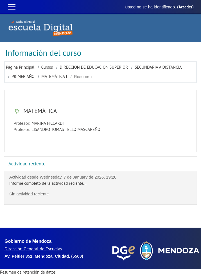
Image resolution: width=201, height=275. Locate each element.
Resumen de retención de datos (28, 272)
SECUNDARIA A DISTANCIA (158, 67)
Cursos (47, 67)
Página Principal (20, 67)
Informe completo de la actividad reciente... (47, 183)
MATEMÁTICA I (54, 76)
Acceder (185, 7)
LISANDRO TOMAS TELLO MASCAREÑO (65, 129)
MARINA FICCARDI (47, 123)
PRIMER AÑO (23, 76)
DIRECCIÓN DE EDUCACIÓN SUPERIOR (94, 67)
